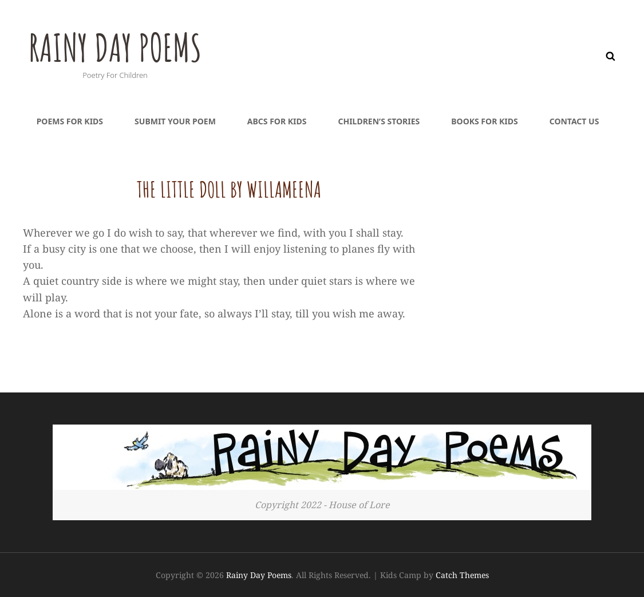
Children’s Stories (379, 121)
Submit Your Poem (175, 121)
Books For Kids (484, 121)
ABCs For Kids (277, 121)
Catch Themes (462, 574)
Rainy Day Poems (122, 46)
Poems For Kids (70, 121)
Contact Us (574, 121)
